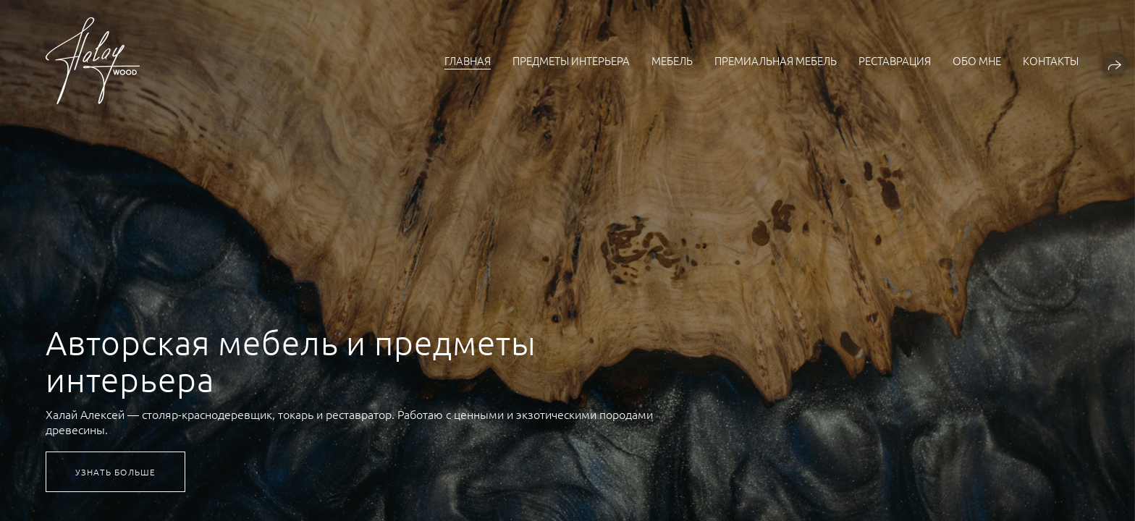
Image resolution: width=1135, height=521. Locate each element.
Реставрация (894, 60)
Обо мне (977, 60)
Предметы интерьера (571, 60)
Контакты (1051, 60)
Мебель (672, 60)
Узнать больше (115, 472)
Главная (467, 60)
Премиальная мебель (775, 60)
